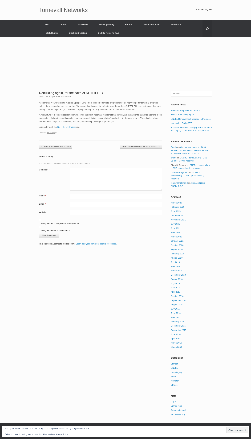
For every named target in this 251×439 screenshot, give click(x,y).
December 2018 (178, 275)
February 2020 (177, 254)
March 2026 (176, 203)
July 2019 (175, 262)
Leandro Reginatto (179, 172)
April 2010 (175, 338)
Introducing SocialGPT (181, 123)
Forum (128, 24)
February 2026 (177, 207)
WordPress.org (178, 414)
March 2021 (176, 237)
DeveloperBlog (106, 24)
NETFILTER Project (66, 127)
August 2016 (176, 304)
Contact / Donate (151, 24)
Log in (173, 401)
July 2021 (175, 224)
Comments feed (178, 410)
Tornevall (67, 96)
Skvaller (174, 385)
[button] (207, 28)
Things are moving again (182, 114)
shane (173, 158)
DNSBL (174, 368)
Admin (174, 147)
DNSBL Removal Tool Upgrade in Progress (191, 119)
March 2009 (176, 347)
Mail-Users (83, 24)
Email (42, 204)
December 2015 (178, 326)
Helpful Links (51, 33)
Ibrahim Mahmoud (179, 183)
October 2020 (177, 245)
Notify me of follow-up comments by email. (60, 223)
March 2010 (176, 343)
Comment (44, 170)
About (63, 24)
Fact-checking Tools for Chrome (185, 110)
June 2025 (176, 211)
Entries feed (176, 406)
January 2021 (177, 241)
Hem (47, 24)
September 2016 (178, 300)
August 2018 (176, 279)
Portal (173, 376)
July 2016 (175, 309)
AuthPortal (176, 24)
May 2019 (175, 266)
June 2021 (176, 228)
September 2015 (178, 330)
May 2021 (175, 232)
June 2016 (176, 313)
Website (43, 212)
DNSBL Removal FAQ (108, 33)
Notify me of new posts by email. (56, 230)
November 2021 (178, 220)
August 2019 (176, 258)
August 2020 (176, 249)
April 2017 (175, 292)
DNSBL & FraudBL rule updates (56, 146)
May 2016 (175, 317)
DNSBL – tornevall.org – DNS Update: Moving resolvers (187, 175)
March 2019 (176, 270)
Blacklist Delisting (78, 33)
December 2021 (178, 215)
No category (51, 133)
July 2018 (175, 283)
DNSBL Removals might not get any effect (141, 146)
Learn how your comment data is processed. (96, 244)
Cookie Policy (62, 434)
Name (42, 196)
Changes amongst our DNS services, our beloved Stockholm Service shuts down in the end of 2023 (189, 150)
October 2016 (177, 296)
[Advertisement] (125, 66)
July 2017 (175, 287)
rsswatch (175, 381)
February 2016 (177, 321)
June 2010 (176, 334)
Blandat (174, 364)
